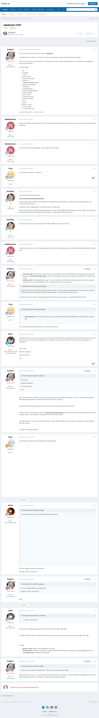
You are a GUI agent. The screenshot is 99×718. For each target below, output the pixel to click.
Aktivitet (26, 9)
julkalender (49, 53)
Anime (21, 34)
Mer (59, 9)
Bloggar (13, 9)
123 (10, 184)
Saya (10, 437)
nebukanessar (10, 119)
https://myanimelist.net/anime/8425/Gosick (31, 198)
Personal (20, 14)
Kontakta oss (52, 711)
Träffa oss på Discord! (38, 9)
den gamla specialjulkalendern (55, 412)
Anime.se (5, 3)
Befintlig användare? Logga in (76, 3)
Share (80, 33)
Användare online (31, 14)
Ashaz (10, 505)
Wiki (19, 9)
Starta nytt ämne (91, 41)
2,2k (11, 349)
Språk (45, 711)
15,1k (11, 65)
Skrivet (26, 49)
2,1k (10, 521)
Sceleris (12, 32)
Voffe (10, 611)
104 (10, 135)
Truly (10, 168)
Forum (3, 14)
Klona (10, 334)
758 (11, 207)
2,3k (11, 452)
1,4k (11, 626)
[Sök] (75, 9)
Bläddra (5, 10)
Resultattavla (42, 14)
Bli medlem (93, 3)
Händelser (11, 14)
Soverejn (10, 191)
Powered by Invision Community (49, 715)
